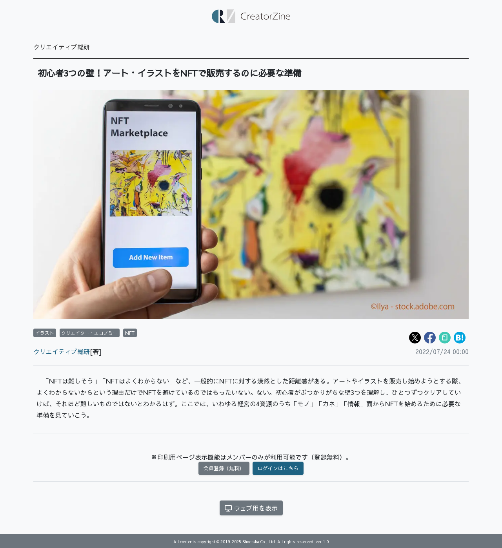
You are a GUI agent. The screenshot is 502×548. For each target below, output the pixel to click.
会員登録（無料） (224, 468)
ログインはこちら (278, 468)
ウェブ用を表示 (251, 508)
